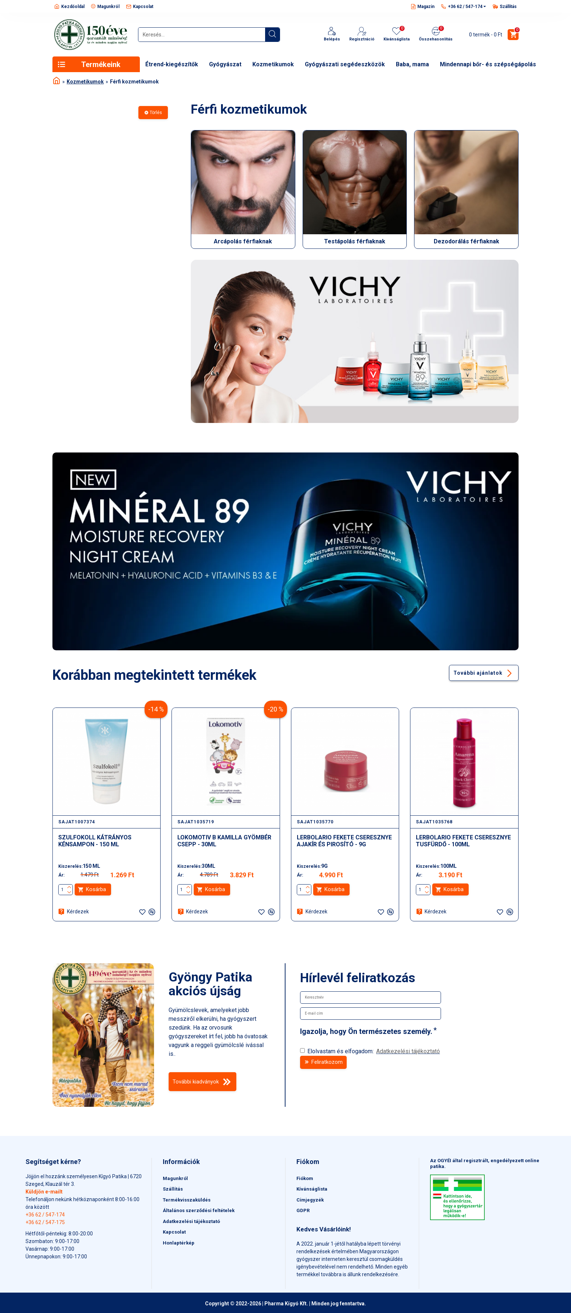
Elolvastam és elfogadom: (370, 1051)
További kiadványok (202, 1083)
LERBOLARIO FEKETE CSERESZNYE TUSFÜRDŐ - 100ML (463, 840)
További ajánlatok (476, 672)
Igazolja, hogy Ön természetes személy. (366, 1031)
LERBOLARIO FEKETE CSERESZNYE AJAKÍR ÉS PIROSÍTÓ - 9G (344, 840)
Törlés (156, 112)
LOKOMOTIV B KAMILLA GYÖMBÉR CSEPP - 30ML (224, 840)
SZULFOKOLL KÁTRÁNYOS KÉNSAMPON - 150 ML (94, 840)
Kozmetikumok (85, 82)
